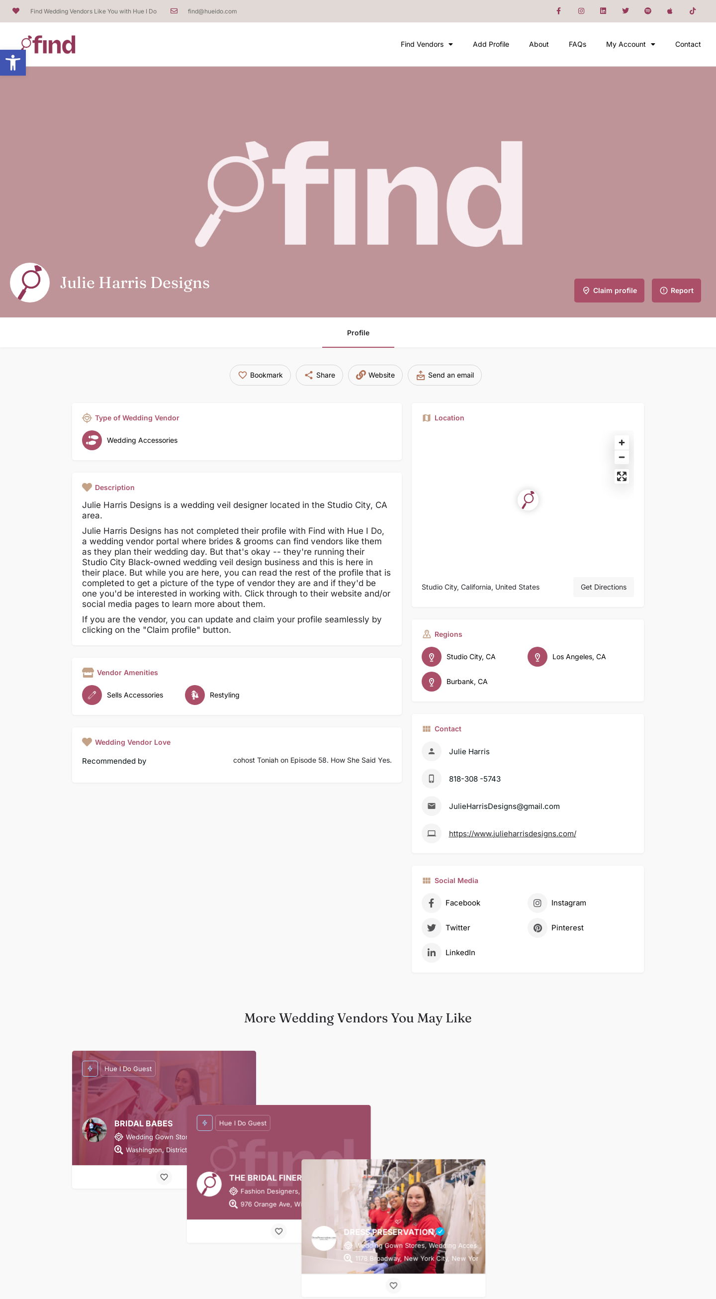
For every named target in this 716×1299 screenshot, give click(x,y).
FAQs (577, 44)
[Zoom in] (622, 442)
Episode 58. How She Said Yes (340, 760)
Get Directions (603, 587)
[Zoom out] (622, 457)
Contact (688, 44)
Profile (358, 332)
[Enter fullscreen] (622, 476)
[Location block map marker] (528, 500)
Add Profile (491, 44)
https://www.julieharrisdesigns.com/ (512, 833)
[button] (13, 63)
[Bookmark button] (164, 1177)
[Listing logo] (30, 282)
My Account (630, 44)
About (539, 44)
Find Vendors (427, 44)
